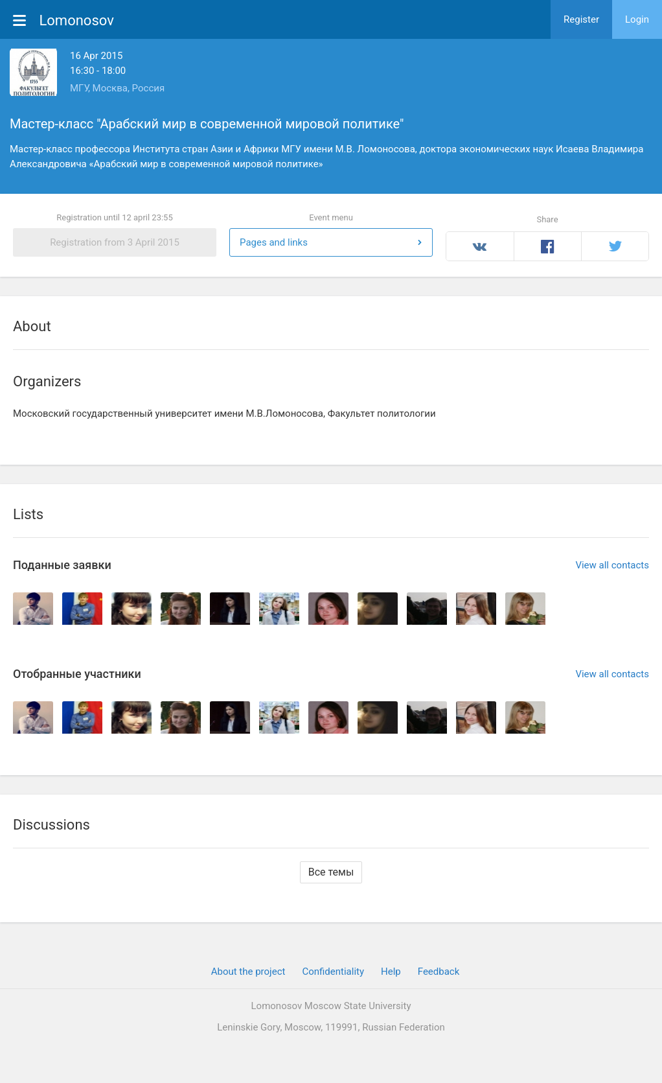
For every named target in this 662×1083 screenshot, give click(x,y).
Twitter (615, 246)
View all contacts (612, 565)
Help (391, 971)
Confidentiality (333, 971)
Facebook (547, 246)
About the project (248, 971)
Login (637, 19)
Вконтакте (480, 246)
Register (581, 19)
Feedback (439, 971)
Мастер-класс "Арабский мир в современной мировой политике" (207, 124)
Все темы (331, 872)
